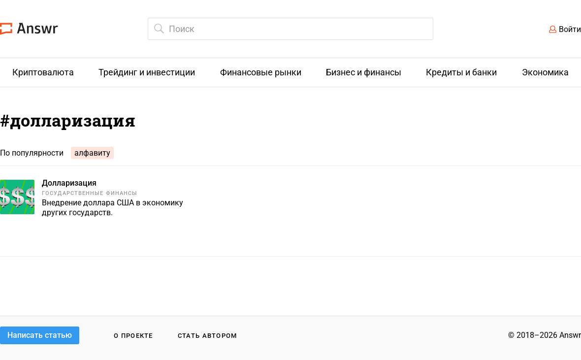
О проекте (133, 335)
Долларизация (69, 183)
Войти (570, 29)
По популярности (32, 153)
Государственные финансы (89, 193)
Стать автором (207, 335)
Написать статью (39, 335)
